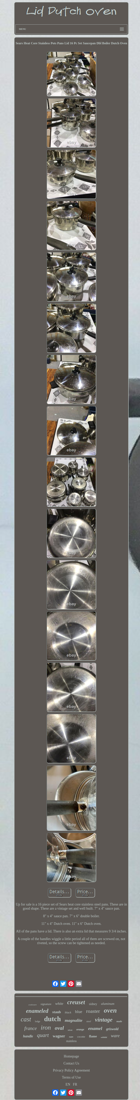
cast (26, 1019)
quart (43, 1035)
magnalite (73, 1020)
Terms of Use (71, 1077)
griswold (112, 1029)
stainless (71, 1041)
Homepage (71, 1056)
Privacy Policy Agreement (71, 1070)
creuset (76, 1002)
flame (93, 1036)
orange (80, 1029)
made (119, 1021)
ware (115, 1035)
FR (75, 1084)
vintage (103, 1019)
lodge (37, 1021)
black (68, 1012)
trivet (70, 1030)
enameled (37, 1011)
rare (71, 1036)
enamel (95, 1028)
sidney (93, 1004)
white (59, 1003)
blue (78, 1011)
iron (46, 1027)
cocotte (81, 1036)
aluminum (107, 1004)
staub (56, 1012)
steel (88, 1021)
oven (110, 1010)
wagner (59, 1036)
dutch (52, 1019)
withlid (104, 1037)
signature (46, 1004)
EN (68, 1084)
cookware (32, 1004)
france (30, 1028)
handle (28, 1036)
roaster (93, 1011)
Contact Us (71, 1063)
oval (59, 1028)
